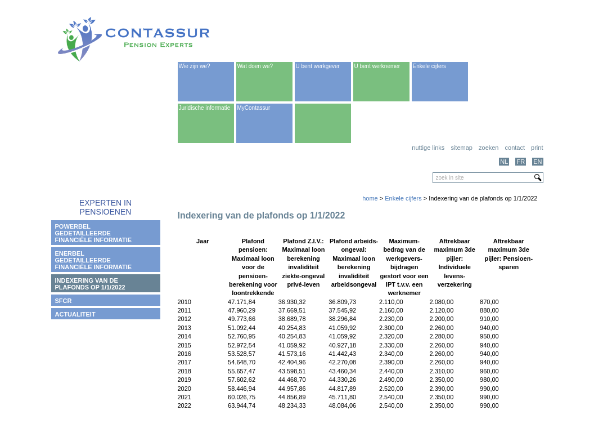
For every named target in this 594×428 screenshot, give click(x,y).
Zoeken (488, 147)
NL (504, 161)
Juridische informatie (205, 108)
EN (537, 161)
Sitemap (461, 147)
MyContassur (254, 108)
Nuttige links (428, 147)
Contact (515, 147)
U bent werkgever (318, 66)
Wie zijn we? (194, 66)
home (370, 198)
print (537, 147)
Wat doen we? (255, 66)
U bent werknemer (377, 66)
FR (520, 161)
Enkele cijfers (429, 66)
